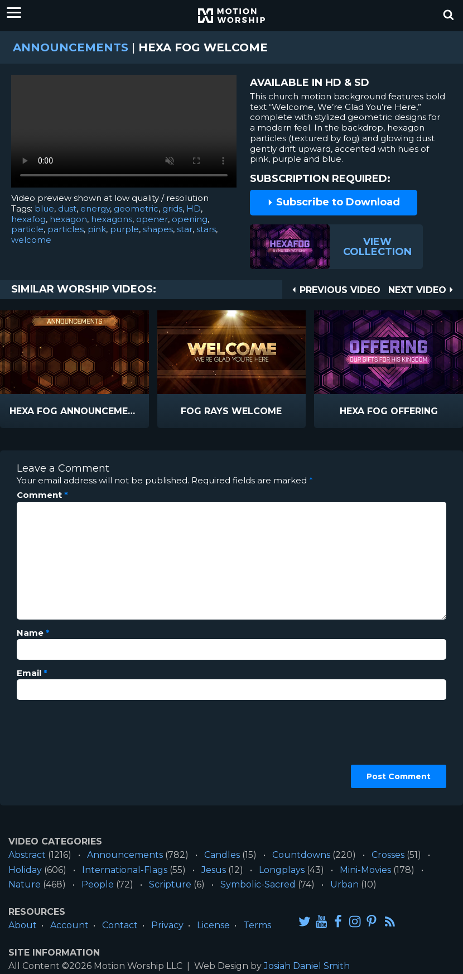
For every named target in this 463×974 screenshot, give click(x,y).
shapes (158, 229)
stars (206, 229)
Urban (344, 884)
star (184, 229)
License (213, 925)
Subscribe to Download (333, 202)
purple (124, 229)
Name (33, 633)
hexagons (111, 219)
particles (65, 229)
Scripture (170, 884)
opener (152, 219)
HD (193, 208)
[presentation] (62, 748)
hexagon (68, 219)
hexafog (28, 219)
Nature (24, 884)
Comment (42, 495)
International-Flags (124, 870)
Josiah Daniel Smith (307, 966)
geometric (136, 208)
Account (69, 925)
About (22, 925)
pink (97, 229)
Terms (257, 925)
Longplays (282, 870)
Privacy (167, 925)
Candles (222, 855)
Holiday (25, 870)
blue (44, 208)
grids (172, 208)
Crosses (388, 855)
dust (67, 208)
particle (27, 229)
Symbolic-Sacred (258, 884)
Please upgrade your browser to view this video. (124, 134)
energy (95, 208)
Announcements (70, 47)
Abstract (27, 855)
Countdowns (301, 855)
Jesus (213, 870)
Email (32, 673)
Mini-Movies (365, 870)
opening (190, 219)
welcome (31, 239)
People (97, 884)
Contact (120, 925)
